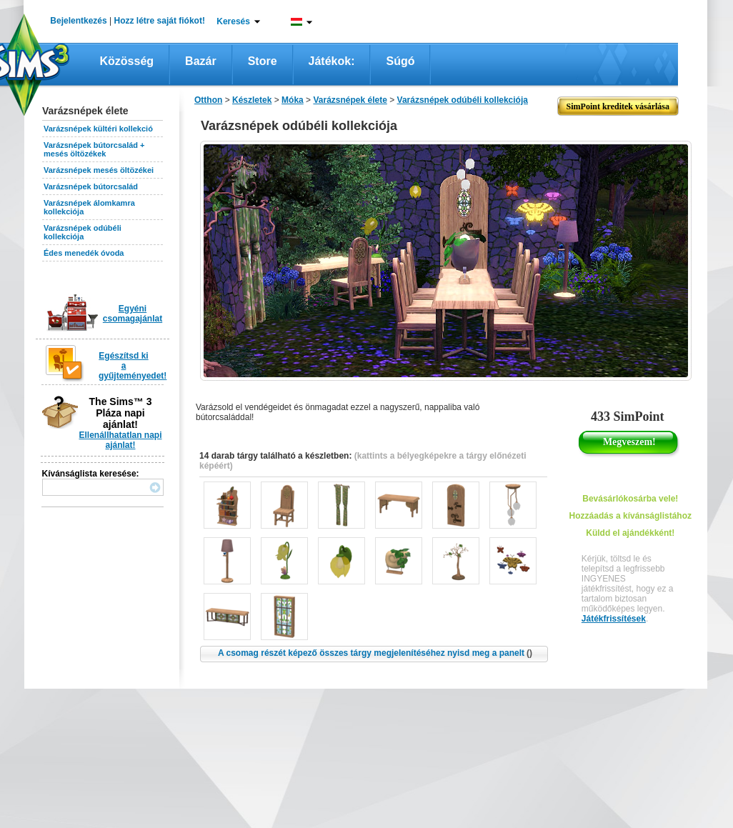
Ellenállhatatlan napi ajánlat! (120, 440)
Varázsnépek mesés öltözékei (99, 170)
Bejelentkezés (78, 21)
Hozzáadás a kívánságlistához (630, 516)
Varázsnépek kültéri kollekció (98, 128)
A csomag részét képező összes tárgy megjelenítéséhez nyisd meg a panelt (375, 653)
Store (262, 61)
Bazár (200, 61)
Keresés (233, 21)
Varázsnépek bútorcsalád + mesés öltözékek (94, 149)
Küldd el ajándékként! (630, 533)
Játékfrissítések (614, 619)
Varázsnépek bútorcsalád (91, 186)
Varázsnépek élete (350, 100)
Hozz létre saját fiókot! (159, 21)
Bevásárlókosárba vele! (630, 499)
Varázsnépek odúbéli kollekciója (82, 232)
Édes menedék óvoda (84, 253)
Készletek (251, 100)
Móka (292, 100)
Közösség (127, 61)
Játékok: (332, 61)
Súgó (400, 61)
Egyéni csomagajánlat (132, 314)
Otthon (208, 100)
